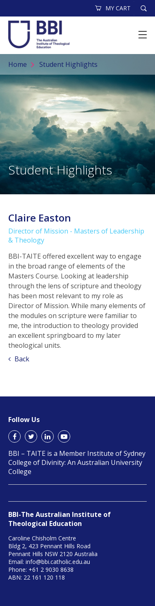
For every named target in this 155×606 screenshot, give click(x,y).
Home (17, 64)
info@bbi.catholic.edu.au (58, 562)
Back (18, 358)
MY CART (113, 8)
